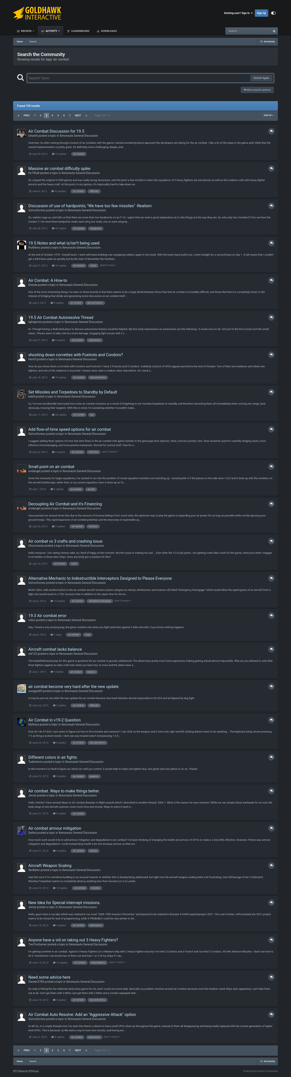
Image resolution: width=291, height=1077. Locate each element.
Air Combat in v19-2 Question (54, 720)
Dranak (32, 284)
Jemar (32, 795)
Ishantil (32, 135)
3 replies (58, 340)
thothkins (34, 247)
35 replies (59, 414)
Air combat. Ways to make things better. (64, 791)
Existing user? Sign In (238, 13)
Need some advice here (49, 977)
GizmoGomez (36, 210)
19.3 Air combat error (47, 615)
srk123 (32, 653)
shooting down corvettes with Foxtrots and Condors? (75, 354)
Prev (27, 115)
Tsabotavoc (35, 761)
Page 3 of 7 (102, 115)
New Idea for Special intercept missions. (64, 902)
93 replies (58, 191)
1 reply (56, 634)
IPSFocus (33, 1071)
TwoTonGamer (37, 944)
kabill (31, 396)
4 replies (57, 671)
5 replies (59, 742)
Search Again (261, 77)
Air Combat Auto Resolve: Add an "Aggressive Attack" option (82, 1014)
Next (78, 115)
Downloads (108, 30)
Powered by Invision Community (260, 1071)
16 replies (60, 962)
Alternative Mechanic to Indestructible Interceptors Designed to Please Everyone (100, 578)
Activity (51, 30)
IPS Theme (19, 1071)
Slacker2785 (36, 981)
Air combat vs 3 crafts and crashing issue (65, 541)
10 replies (60, 888)
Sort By (268, 115)
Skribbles (34, 870)
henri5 (32, 359)
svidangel (34, 471)
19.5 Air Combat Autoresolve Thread (60, 317)
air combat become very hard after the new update (73, 686)
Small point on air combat (51, 466)
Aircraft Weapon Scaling (50, 865)
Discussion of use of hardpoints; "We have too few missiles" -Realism (90, 205)
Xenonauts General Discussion (79, 135)
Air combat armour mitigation (54, 828)
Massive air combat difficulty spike (59, 168)
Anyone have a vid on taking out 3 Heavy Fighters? (73, 940)
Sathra (32, 832)
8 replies (57, 1036)
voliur (31, 620)
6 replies (57, 489)
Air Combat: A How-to (47, 280)
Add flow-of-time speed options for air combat (69, 429)
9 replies (57, 302)
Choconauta (35, 545)
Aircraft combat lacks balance (55, 649)
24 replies (59, 265)
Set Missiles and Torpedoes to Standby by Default (72, 392)
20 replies (59, 228)
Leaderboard (80, 30)
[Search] (237, 31)
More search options (257, 89)
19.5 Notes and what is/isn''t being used (63, 243)
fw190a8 (33, 173)
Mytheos (33, 724)
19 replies (59, 377)
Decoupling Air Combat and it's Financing (65, 504)
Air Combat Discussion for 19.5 (56, 131)
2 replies (58, 526)
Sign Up (261, 13)
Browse (26, 30)
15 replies (59, 153)
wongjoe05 (35, 691)
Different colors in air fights (52, 757)
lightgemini (35, 322)
